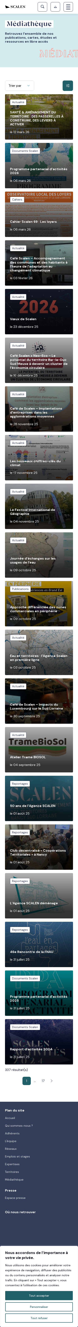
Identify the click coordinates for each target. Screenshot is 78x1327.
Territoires (12, 1172)
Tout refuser (39, 1318)
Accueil (10, 1118)
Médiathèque (14, 1179)
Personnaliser (39, 1307)
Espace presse (15, 1198)
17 (43, 1081)
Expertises (12, 1164)
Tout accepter (39, 1295)
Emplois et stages (17, 1156)
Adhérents (12, 1133)
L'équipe (10, 1141)
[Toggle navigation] (68, 7)
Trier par (15, 85)
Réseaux (11, 1149)
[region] (39, 1286)
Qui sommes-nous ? (19, 1126)
